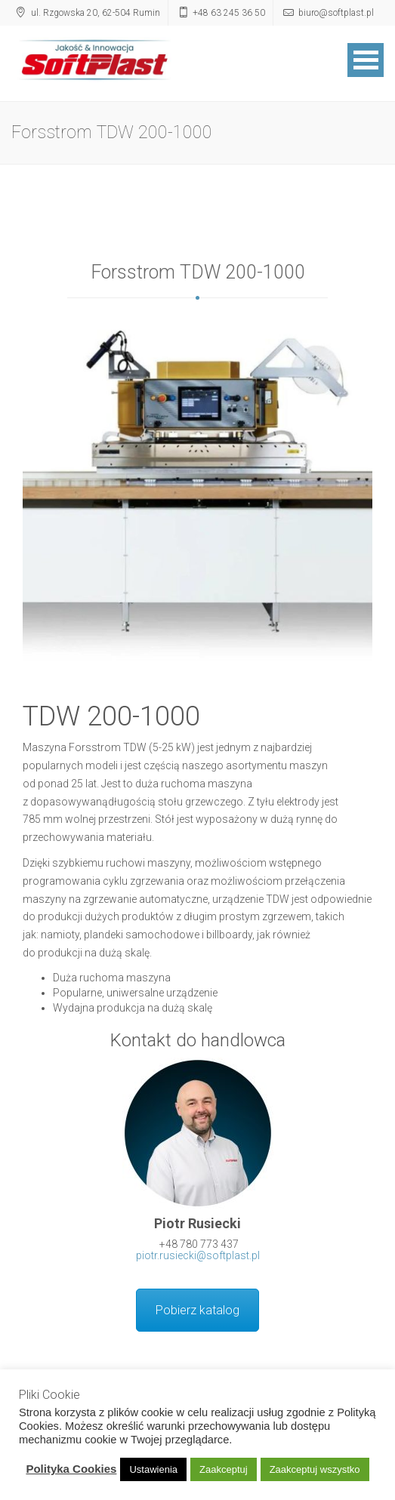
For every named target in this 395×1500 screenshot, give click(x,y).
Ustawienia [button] (153, 1469)
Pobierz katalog (197, 1310)
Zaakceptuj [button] (223, 1469)
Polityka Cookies (71, 1468)
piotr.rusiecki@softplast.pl (198, 1255)
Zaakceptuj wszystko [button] (315, 1469)
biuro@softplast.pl (336, 13)
